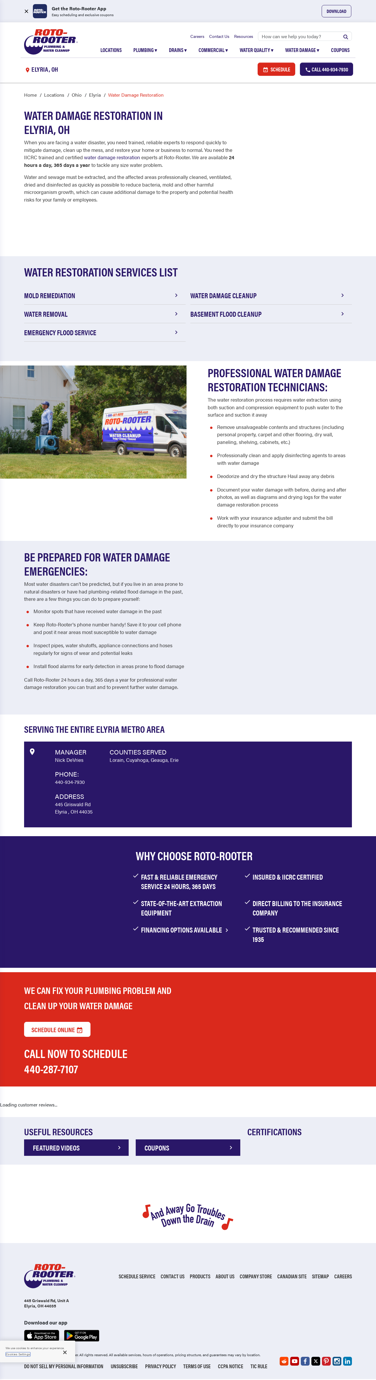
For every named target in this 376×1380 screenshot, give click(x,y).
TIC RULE (259, 1367)
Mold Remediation (102, 296)
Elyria (95, 95)
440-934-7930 (70, 782)
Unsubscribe (124, 1367)
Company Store (256, 1277)
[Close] (64, 1352)
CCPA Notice (230, 1367)
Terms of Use (197, 1367)
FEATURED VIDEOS (78, 1148)
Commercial (213, 50)
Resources (243, 37)
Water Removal (102, 315)
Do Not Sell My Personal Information (63, 1367)
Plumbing (145, 50)
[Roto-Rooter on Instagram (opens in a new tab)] (337, 1362)
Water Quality (256, 50)
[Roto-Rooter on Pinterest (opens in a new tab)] (326, 1362)
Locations (111, 50)
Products (200, 1277)
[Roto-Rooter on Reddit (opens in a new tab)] (284, 1362)
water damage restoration (112, 158)
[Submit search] (346, 36)
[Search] (305, 36)
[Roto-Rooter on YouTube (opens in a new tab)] (294, 1362)
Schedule (276, 69)
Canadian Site (292, 1277)
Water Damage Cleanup (268, 296)
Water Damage (302, 50)
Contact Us (219, 37)
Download (336, 11)
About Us (225, 1277)
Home (30, 95)
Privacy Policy (160, 1367)
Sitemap (320, 1277)
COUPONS (189, 1148)
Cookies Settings (18, 1354)
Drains (178, 50)
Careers (197, 37)
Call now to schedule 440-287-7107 (75, 1062)
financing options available (185, 930)
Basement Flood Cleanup (268, 315)
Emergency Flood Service (102, 333)
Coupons (340, 50)
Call (326, 70)
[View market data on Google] (32, 751)
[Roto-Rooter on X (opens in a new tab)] (315, 1362)
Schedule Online (57, 1030)
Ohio (77, 95)
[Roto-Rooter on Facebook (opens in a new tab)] (305, 1362)
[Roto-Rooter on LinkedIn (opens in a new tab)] (347, 1362)
